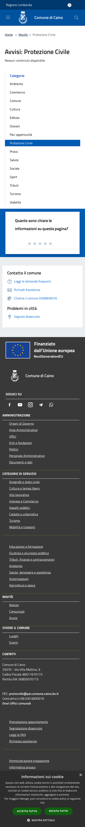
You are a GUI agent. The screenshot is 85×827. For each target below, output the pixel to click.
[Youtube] (20, 405)
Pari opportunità (21, 134)
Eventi (13, 642)
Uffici (12, 436)
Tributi (14, 185)
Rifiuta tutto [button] (58, 811)
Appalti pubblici (19, 507)
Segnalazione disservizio (25, 728)
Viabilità (15, 202)
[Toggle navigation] (8, 17)
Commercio (17, 92)
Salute (14, 160)
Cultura (15, 109)
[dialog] (42, 799)
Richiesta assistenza (23, 741)
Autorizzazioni (19, 578)
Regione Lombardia (19, 4)
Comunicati (17, 611)
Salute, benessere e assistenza (30, 572)
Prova (14, 151)
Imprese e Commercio (23, 501)
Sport (13, 176)
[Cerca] (76, 17)
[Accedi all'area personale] (69, 5)
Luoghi (13, 636)
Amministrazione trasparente (29, 760)
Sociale (14, 168)
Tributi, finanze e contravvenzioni (32, 559)
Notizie (14, 605)
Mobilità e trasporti (22, 527)
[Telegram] (41, 405)
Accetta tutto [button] (27, 811)
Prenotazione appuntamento (28, 721)
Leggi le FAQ (17, 734)
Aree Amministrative (23, 430)
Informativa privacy (22, 767)
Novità (23, 34)
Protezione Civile (21, 143)
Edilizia (14, 117)
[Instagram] (30, 405)
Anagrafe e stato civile (24, 481)
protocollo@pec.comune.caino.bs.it (34, 693)
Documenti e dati (20, 462)
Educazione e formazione (26, 546)
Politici (13, 449)
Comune (15, 100)
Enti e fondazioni (20, 442)
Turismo (15, 193)
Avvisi (13, 617)
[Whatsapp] (51, 405)
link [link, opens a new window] (42, 802)
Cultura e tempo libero (24, 488)
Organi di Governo (21, 423)
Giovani (15, 126)
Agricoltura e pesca (22, 585)
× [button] (80, 775)
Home (9, 34)
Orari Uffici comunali (16, 703)
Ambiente (16, 83)
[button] (42, 820)
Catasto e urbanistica (23, 514)
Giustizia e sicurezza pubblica (29, 553)
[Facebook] (10, 405)
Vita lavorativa (19, 494)
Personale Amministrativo (27, 455)
